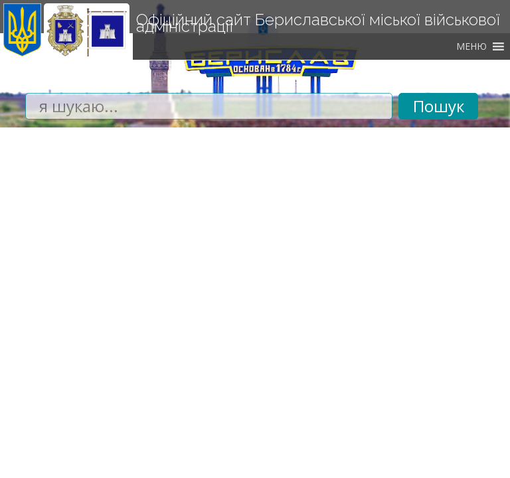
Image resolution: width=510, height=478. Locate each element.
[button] (471, 46)
